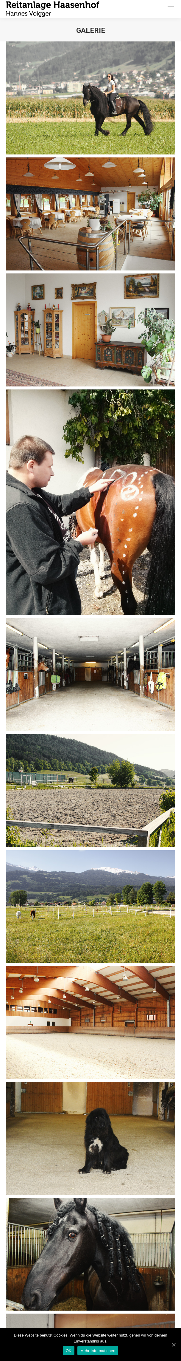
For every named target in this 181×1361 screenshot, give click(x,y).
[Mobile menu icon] (171, 9)
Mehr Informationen (97, 1350)
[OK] (174, 1345)
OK (68, 1350)
